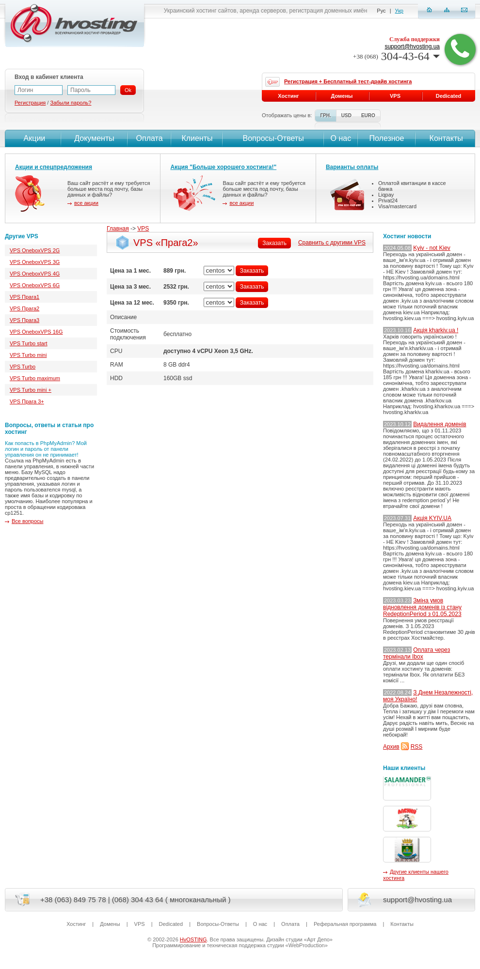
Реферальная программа (345, 924)
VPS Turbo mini (28, 355)
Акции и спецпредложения (53, 167)
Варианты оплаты (352, 167)
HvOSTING (193, 939)
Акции (33, 138)
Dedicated (449, 96)
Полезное (386, 138)
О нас (341, 138)
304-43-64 (396, 56)
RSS (417, 746)
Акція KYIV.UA (432, 518)
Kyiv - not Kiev (431, 248)
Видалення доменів (439, 424)
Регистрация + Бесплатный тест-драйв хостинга (348, 81)
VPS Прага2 (24, 308)
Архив (391, 746)
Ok (128, 90)
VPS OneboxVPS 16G (36, 332)
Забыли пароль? (70, 103)
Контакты (445, 138)
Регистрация (30, 103)
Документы (94, 138)
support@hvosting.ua (412, 46)
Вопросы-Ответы (273, 138)
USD (346, 115)
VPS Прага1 (24, 297)
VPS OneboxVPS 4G (35, 274)
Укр (399, 11)
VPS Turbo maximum (35, 378)
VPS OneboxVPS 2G (35, 250)
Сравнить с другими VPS (332, 242)
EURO (368, 115)
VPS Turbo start (29, 343)
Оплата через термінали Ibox (416, 653)
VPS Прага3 (24, 320)
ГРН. (325, 115)
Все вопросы (27, 521)
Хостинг (288, 96)
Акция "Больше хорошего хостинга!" (223, 167)
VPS (143, 228)
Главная (118, 228)
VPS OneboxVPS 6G (35, 285)
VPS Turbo (22, 366)
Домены (342, 96)
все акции (86, 203)
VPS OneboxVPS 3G (35, 262)
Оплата (149, 138)
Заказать (274, 243)
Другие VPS (21, 236)
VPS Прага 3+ (27, 401)
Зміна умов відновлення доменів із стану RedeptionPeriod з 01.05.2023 (422, 607)
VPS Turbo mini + (30, 390)
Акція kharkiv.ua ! (435, 330)
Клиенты (196, 138)
